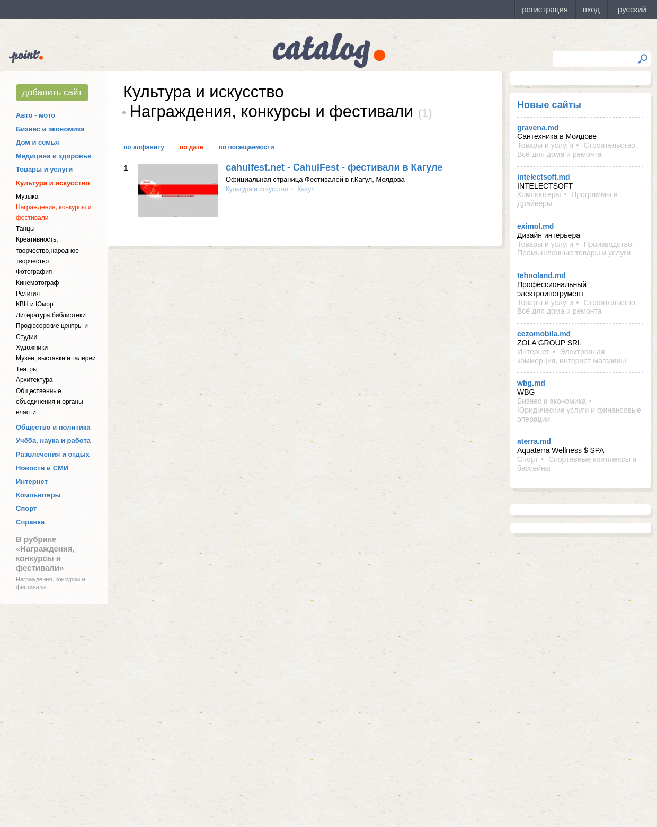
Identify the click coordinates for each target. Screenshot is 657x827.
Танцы (25, 229)
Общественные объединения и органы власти (49, 401)
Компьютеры (38, 495)
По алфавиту (143, 147)
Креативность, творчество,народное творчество (47, 250)
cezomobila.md (544, 334)
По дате (191, 147)
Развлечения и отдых (53, 454)
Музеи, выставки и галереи (56, 358)
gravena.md (538, 127)
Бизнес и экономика (50, 129)
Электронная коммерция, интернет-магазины (571, 356)
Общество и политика (53, 427)
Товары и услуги (44, 169)
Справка (30, 522)
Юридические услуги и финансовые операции (579, 414)
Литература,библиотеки (51, 315)
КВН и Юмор (35, 304)
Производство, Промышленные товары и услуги (575, 248)
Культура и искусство (53, 183)
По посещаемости (246, 147)
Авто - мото (35, 115)
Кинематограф (37, 283)
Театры (27, 369)
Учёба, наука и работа (53, 440)
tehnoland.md (541, 275)
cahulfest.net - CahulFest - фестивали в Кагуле (334, 167)
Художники (32, 347)
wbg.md (531, 383)
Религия (28, 293)
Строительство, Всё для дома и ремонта (577, 149)
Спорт (26, 508)
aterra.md (534, 441)
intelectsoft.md (543, 177)
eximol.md (535, 226)
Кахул (305, 189)
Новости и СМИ (42, 468)
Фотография (34, 271)
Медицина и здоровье (53, 156)
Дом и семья (37, 142)
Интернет (32, 481)
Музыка (27, 196)
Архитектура (34, 380)
